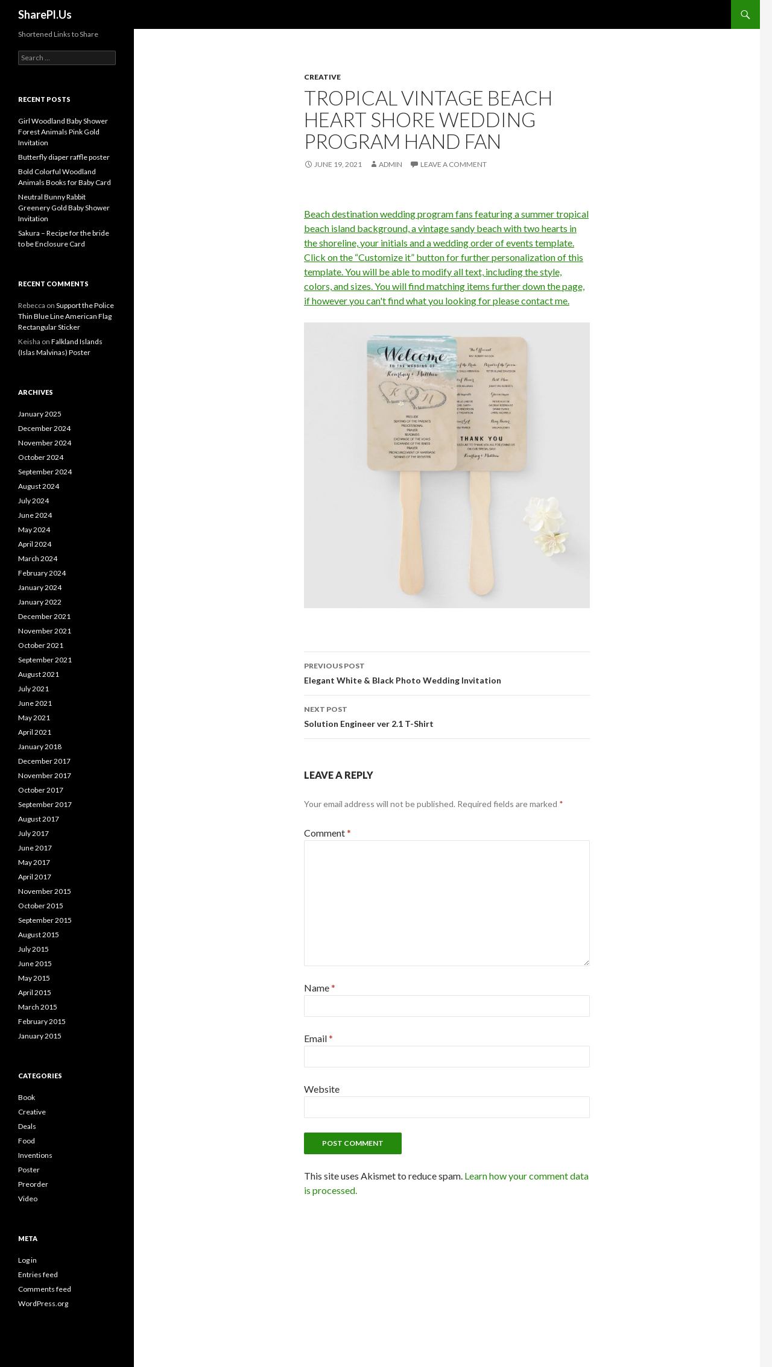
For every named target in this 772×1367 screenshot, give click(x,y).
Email (318, 1038)
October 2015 (40, 905)
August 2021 (38, 674)
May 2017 (34, 862)
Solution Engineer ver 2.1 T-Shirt (447, 715)
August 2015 (38, 934)
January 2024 (40, 587)
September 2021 (45, 659)
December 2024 (44, 428)
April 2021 (34, 732)
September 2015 (45, 920)
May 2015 (34, 977)
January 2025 (40, 413)
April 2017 (34, 876)
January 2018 (40, 746)
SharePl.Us (45, 14)
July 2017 (33, 833)
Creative (322, 76)
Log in (27, 1260)
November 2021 (44, 630)
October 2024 (40, 457)
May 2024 (34, 529)
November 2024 (44, 442)
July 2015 (33, 949)
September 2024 (45, 471)
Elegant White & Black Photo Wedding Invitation (447, 672)
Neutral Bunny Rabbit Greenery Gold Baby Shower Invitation (64, 207)
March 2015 (37, 1006)
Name (319, 987)
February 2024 (42, 572)
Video (27, 1198)
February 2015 (42, 1021)
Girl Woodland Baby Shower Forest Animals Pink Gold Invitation (63, 131)
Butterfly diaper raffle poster (64, 157)
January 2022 (40, 601)
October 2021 (40, 645)
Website (322, 1089)
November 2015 (44, 891)
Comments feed (44, 1288)
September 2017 (45, 804)
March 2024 (37, 558)
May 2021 (34, 717)
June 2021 (35, 703)
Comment (327, 832)
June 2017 (35, 847)
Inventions (35, 1155)
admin (390, 164)
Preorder (33, 1184)
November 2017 (44, 775)
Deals (27, 1126)
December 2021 (44, 616)
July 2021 (33, 688)
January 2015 (40, 1035)
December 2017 (44, 760)
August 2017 (38, 818)
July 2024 (33, 500)
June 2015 (35, 963)
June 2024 (35, 515)
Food (26, 1140)
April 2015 (34, 992)
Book (26, 1097)
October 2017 (40, 789)
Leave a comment (453, 164)
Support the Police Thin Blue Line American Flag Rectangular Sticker (66, 316)
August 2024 (38, 486)
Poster (29, 1169)
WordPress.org (43, 1303)
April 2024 (34, 543)
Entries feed (38, 1274)
